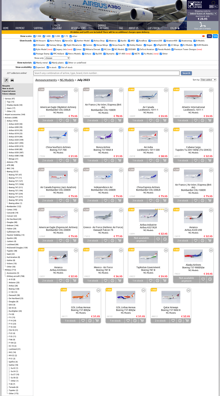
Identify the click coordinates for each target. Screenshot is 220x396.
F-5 (10, 317)
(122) (19, 206)
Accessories (12, 273)
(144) (16, 225)
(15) (12, 102)
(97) (13, 99)
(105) (15, 210)
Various (8, 99)
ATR (9, 165)
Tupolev (10, 251)
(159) (25, 248)
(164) (23, 114)
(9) (17, 302)
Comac (10, 210)
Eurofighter (14, 311)
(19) (16, 213)
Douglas (10, 222)
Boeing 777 (14, 197)
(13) (14, 111)
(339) (21, 140)
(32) (14, 327)
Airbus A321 (14, 143)
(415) (21, 146)
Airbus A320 (14, 140)
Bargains (6, 86)
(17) (13, 108)
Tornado (12, 387)
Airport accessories (13, 114)
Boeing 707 (14, 175)
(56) (14, 267)
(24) (14, 321)
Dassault (13, 295)
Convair (10, 216)
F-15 (11, 324)
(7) (14, 384)
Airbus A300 (14, 127)
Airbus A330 (14, 146)
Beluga (12, 159)
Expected (40, 67)
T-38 (11, 384)
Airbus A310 (14, 130)
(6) (17, 387)
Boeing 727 (14, 181)
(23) (21, 298)
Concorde (11, 213)
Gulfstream (11, 232)
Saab (9, 254)
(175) (16, 393)
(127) (21, 181)
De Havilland (12, 219)
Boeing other (14, 203)
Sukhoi (10, 260)
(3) (15, 308)
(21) (16, 159)
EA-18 (11, 308)
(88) (12, 165)
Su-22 (13, 368)
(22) (15, 216)
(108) (21, 156)
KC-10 (11, 346)
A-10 (11, 279)
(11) (20, 178)
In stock (52, 67)
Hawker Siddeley (14, 235)
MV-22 (12, 355)
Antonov (10, 162)
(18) (18, 232)
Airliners (8, 118)
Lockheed (11, 244)
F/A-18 (12, 330)
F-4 (10, 314)
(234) (21, 194)
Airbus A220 (14, 124)
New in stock (8, 88)
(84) (21, 137)
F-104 (11, 343)
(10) (15, 263)
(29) (14, 229)
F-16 (11, 327)
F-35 (11, 336)
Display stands (13, 105)
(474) (21, 200)
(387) (21, 153)
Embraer (10, 225)
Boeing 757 (14, 191)
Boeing (10, 172)
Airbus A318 (14, 134)
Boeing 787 (14, 200)
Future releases (9, 94)
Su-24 (13, 371)
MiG (11, 352)
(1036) (21, 184)
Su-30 (13, 378)
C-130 (11, 292)
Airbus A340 (14, 149)
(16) (12, 168)
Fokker (10, 229)
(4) (15, 241)
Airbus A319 (14, 137)
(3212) (15, 172)
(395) (21, 143)
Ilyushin (10, 238)
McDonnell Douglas (15, 248)
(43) (19, 219)
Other (9, 111)
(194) (21, 191)
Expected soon (8, 91)
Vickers (10, 263)
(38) (18, 295)
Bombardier (12, 206)
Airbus (10, 121)
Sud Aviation (12, 257)
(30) (21, 130)
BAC (9, 168)
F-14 (11, 321)
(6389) (15, 118)
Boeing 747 (14, 187)
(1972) (15, 121)
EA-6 (11, 305)
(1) (21, 203)
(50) (21, 124)
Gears (9, 108)
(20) (18, 283)
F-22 (11, 333)
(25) (21, 134)
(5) (18, 273)
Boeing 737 (14, 184)
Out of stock (66, 67)
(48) (15, 251)
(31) (16, 330)
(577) (21, 197)
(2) (15, 343)
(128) (17, 289)
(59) (21, 127)
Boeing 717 (14, 178)
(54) (21, 105)
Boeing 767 (14, 194)
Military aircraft (13, 276)
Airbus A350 (14, 153)
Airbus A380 (14, 156)
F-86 (11, 340)
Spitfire (12, 362)
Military (8, 270)
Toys (9, 102)
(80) (21, 149)
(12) (15, 292)
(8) (19, 257)
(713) (14, 270)
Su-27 (13, 374)
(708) (22, 276)
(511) (21, 187)
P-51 (11, 359)
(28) (15, 238)
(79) (16, 162)
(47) (20, 175)
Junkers (10, 241)
